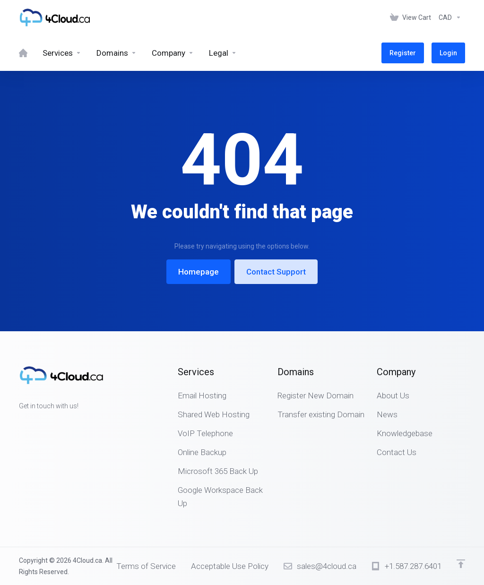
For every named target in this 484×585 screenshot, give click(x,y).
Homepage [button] (198, 271)
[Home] (23, 53)
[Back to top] (461, 564)
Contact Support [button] (276, 271)
